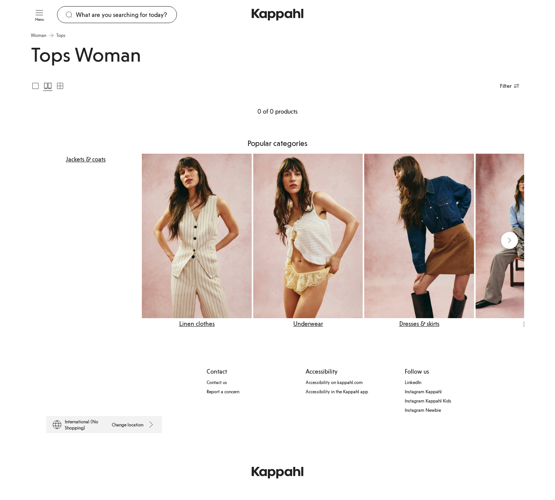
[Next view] (509, 240)
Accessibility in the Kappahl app (337, 391)
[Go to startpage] (277, 14)
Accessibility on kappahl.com (334, 382)
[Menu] (39, 14)
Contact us (217, 382)
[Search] (126, 15)
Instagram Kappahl (423, 391)
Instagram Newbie (423, 410)
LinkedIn (413, 382)
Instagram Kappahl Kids (428, 400)
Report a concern (223, 391)
